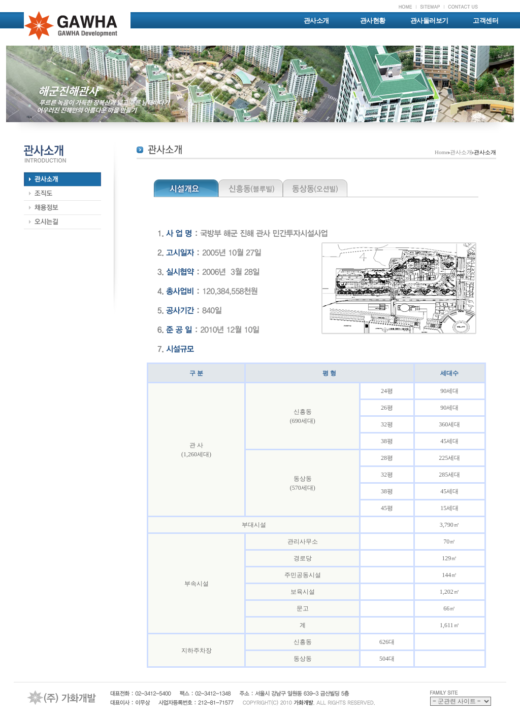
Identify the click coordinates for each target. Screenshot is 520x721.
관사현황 (372, 20)
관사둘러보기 (429, 20)
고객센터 (485, 20)
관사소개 (316, 20)
